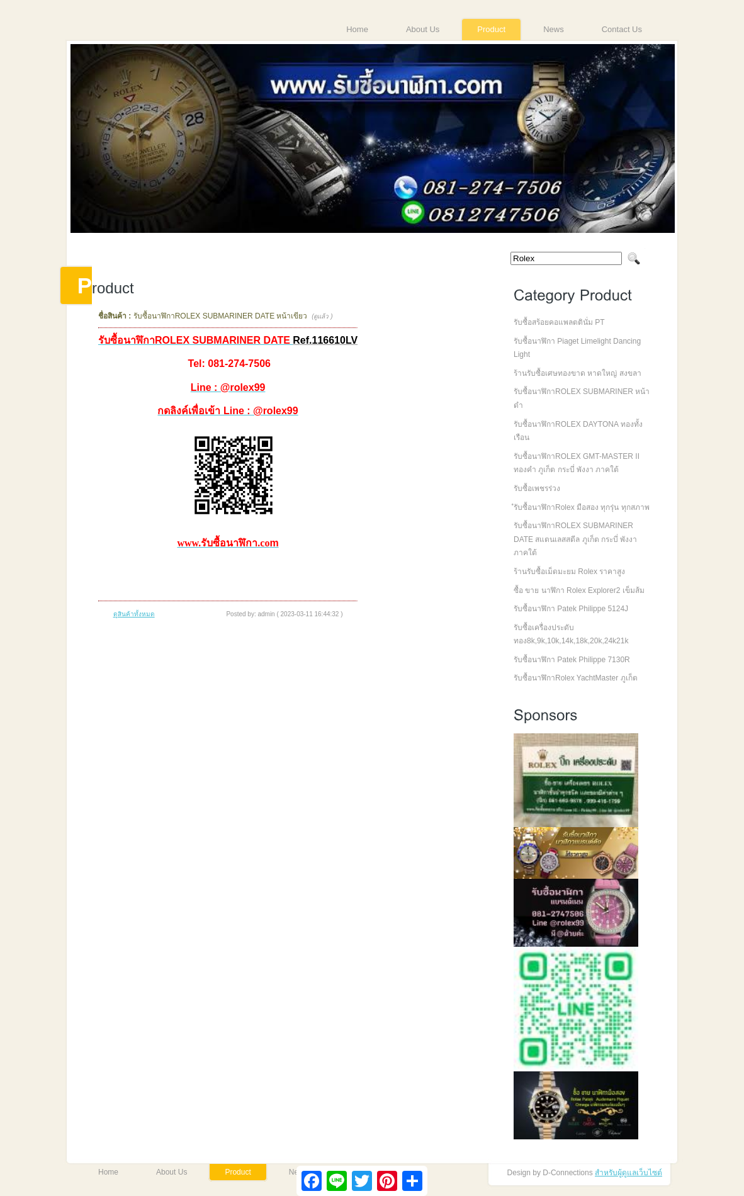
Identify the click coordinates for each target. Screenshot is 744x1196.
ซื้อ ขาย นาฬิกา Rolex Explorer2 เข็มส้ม (579, 590)
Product (491, 29)
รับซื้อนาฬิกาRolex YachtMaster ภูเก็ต (576, 678)
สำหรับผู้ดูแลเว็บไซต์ (628, 1172)
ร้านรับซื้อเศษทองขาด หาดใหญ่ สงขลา (577, 373)
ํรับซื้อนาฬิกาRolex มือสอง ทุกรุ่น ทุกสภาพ (582, 507)
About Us (422, 29)
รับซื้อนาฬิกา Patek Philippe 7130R (572, 659)
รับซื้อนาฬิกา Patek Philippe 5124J (571, 608)
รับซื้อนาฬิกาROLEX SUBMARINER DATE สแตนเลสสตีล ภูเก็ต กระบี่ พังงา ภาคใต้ (575, 539)
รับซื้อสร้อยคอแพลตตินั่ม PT (559, 322)
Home (357, 29)
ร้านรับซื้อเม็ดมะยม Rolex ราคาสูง (569, 571)
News (553, 29)
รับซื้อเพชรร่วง (537, 488)
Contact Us (622, 29)
